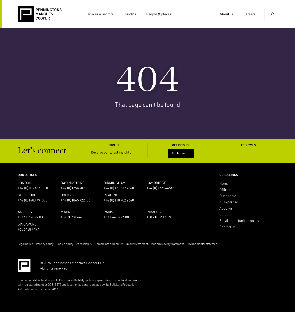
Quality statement (137, 244)
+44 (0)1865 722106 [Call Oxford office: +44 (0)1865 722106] (75, 200)
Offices (224, 189)
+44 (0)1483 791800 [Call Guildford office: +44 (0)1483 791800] (32, 200)
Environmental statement (202, 244)
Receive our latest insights (114, 152)
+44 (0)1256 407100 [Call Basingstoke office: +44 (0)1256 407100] (75, 188)
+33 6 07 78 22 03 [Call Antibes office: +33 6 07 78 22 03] (30, 217)
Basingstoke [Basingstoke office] (72, 183)
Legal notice (25, 244)
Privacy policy (45, 244)
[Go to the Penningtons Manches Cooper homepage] (40, 14)
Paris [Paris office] (108, 212)
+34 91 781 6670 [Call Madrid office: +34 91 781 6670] (72, 217)
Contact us (181, 153)
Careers (251, 14)
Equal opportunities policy (239, 220)
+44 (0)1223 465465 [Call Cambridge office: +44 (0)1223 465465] (161, 188)
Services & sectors (101, 14)
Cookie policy (65, 244)
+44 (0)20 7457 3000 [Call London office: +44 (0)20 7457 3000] (33, 188)
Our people (227, 196)
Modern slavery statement (167, 244)
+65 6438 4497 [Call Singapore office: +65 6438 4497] (28, 229)
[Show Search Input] (272, 14)
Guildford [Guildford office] (27, 195)
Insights (132, 14)
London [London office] (25, 183)
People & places (161, 14)
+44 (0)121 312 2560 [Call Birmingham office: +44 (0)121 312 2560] (119, 188)
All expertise (228, 202)
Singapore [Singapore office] (27, 224)
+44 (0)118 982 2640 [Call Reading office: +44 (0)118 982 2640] (119, 200)
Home (223, 183)
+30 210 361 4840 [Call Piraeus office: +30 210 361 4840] (159, 217)
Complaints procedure (109, 244)
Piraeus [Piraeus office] (153, 212)
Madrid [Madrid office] (67, 212)
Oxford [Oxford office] (67, 195)
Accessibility (84, 244)
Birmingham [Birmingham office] (114, 183)
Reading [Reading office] (111, 195)
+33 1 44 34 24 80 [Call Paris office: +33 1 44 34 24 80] (116, 217)
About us (229, 14)
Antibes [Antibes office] (25, 212)
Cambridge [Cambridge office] (156, 183)
